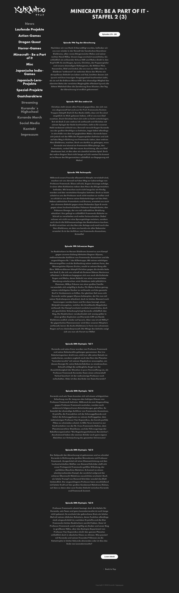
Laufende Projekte (29, 29)
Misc (29, 64)
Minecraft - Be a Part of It (29, 56)
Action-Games (29, 35)
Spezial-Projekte (29, 90)
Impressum (29, 134)
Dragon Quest (29, 42)
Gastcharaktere (29, 96)
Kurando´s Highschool (29, 110)
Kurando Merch (29, 117)
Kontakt (29, 129)
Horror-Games (29, 48)
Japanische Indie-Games (29, 72)
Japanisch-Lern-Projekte (29, 82)
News (29, 23)
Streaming (29, 102)
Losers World (109, 557)
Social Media (30, 123)
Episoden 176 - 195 (109, 34)
